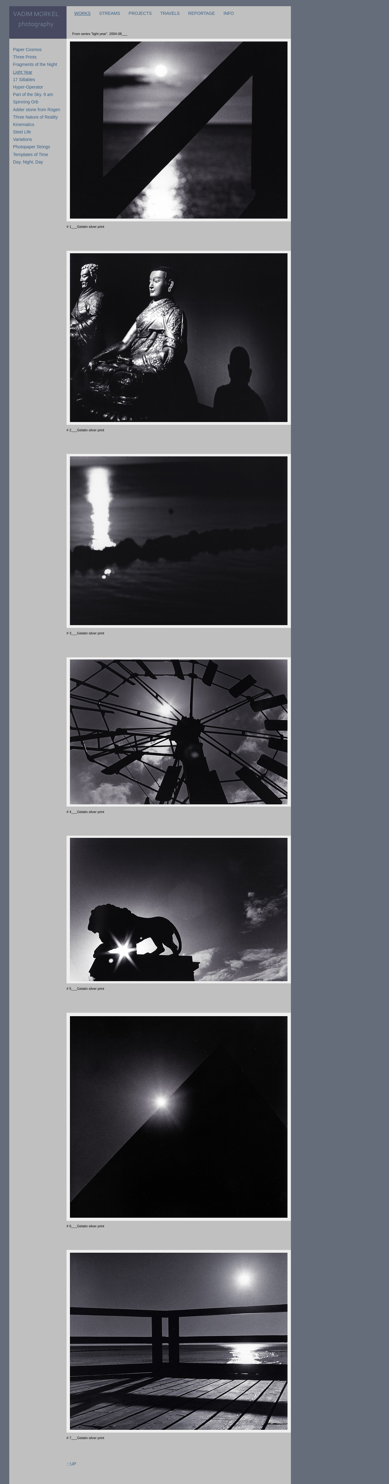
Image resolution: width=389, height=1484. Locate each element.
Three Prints (25, 56)
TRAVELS (170, 13)
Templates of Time (30, 154)
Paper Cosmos (27, 49)
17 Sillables (24, 79)
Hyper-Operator (28, 87)
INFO (228, 13)
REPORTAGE (201, 13)
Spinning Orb (25, 101)
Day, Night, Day (28, 161)
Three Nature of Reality (35, 117)
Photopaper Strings (31, 146)
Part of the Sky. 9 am (33, 94)
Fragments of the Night (35, 64)
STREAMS (109, 13)
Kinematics (23, 124)
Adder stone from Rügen (36, 109)
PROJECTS (140, 13)
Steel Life (22, 131)
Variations (22, 139)
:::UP (71, 1463)
